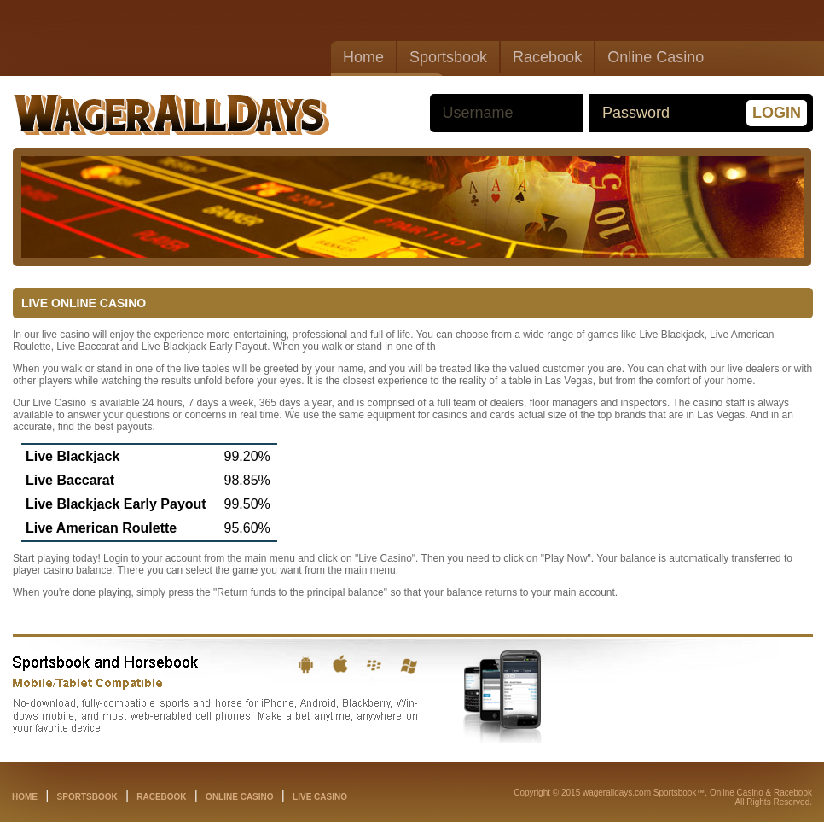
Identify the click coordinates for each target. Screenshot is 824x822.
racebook (161, 797)
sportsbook (87, 797)
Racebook (547, 57)
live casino (320, 797)
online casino (239, 797)
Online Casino (655, 57)
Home (363, 57)
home (25, 797)
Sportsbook (448, 57)
